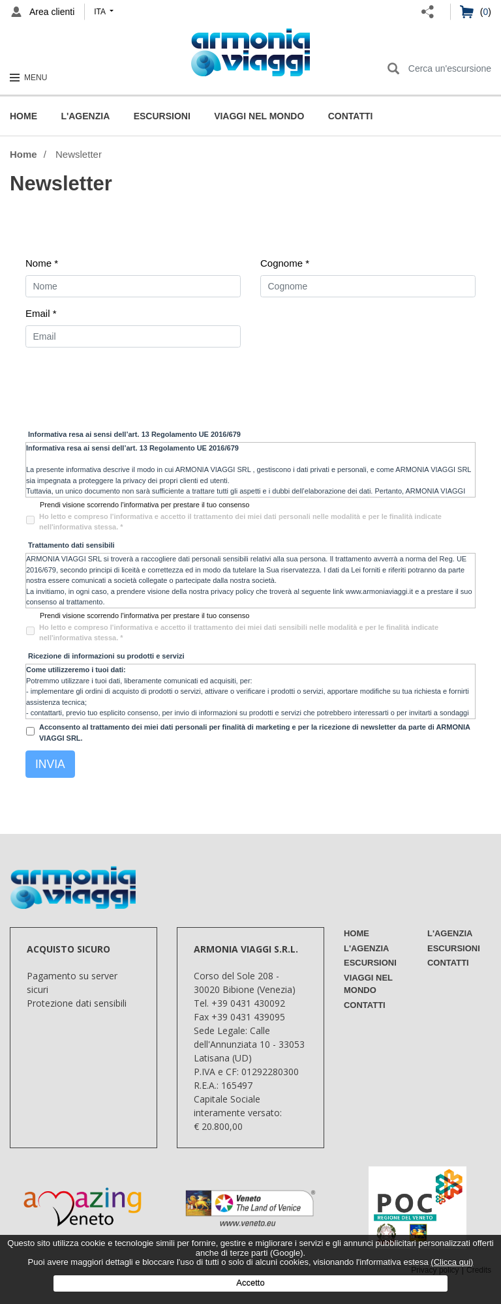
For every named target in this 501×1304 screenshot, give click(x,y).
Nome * (41, 263)
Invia (50, 764)
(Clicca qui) (452, 1262)
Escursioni (162, 116)
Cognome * (284, 263)
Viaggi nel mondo (259, 116)
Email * (41, 313)
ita (100, 12)
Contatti (350, 116)
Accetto (250, 1283)
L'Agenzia (85, 116)
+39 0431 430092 (248, 1003)
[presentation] (124, 387)
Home (23, 116)
